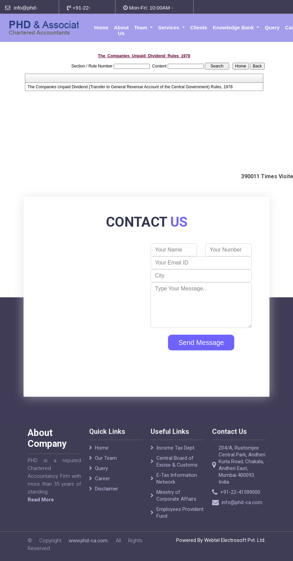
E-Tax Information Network (176, 484)
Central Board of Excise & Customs (177, 467)
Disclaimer (106, 495)
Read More (35, 500)
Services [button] (169, 27)
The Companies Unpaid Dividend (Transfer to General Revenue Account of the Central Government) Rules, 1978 (130, 87)
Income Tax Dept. (175, 454)
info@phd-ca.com (248, 502)
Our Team (106, 464)
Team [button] (141, 27)
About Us (121, 30)
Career (102, 485)
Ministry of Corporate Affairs (176, 501)
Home (101, 27)
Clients (198, 27)
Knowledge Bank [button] (234, 27)
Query (272, 27)
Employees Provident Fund (180, 518)
